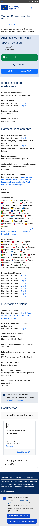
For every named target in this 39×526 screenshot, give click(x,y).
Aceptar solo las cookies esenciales (22, 521)
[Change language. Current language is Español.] (31, 7)
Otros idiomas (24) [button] (25, 452)
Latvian (20, 179)
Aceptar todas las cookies (18, 516)
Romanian (14, 182)
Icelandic (11, 185)
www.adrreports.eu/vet (15, 400)
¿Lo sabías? (33, 1)
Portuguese (5, 182)
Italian (15, 179)
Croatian (4, 316)
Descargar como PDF (19, 71)
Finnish (28, 182)
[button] (19, 64)
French (9, 179)
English (23, 103)
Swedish (4, 185)
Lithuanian (27, 179)
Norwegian (19, 185)
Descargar (11, 446)
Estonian (29, 177)
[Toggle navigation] (36, 7)
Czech (23, 177)
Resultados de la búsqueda (13, 25)
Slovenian (22, 182)
